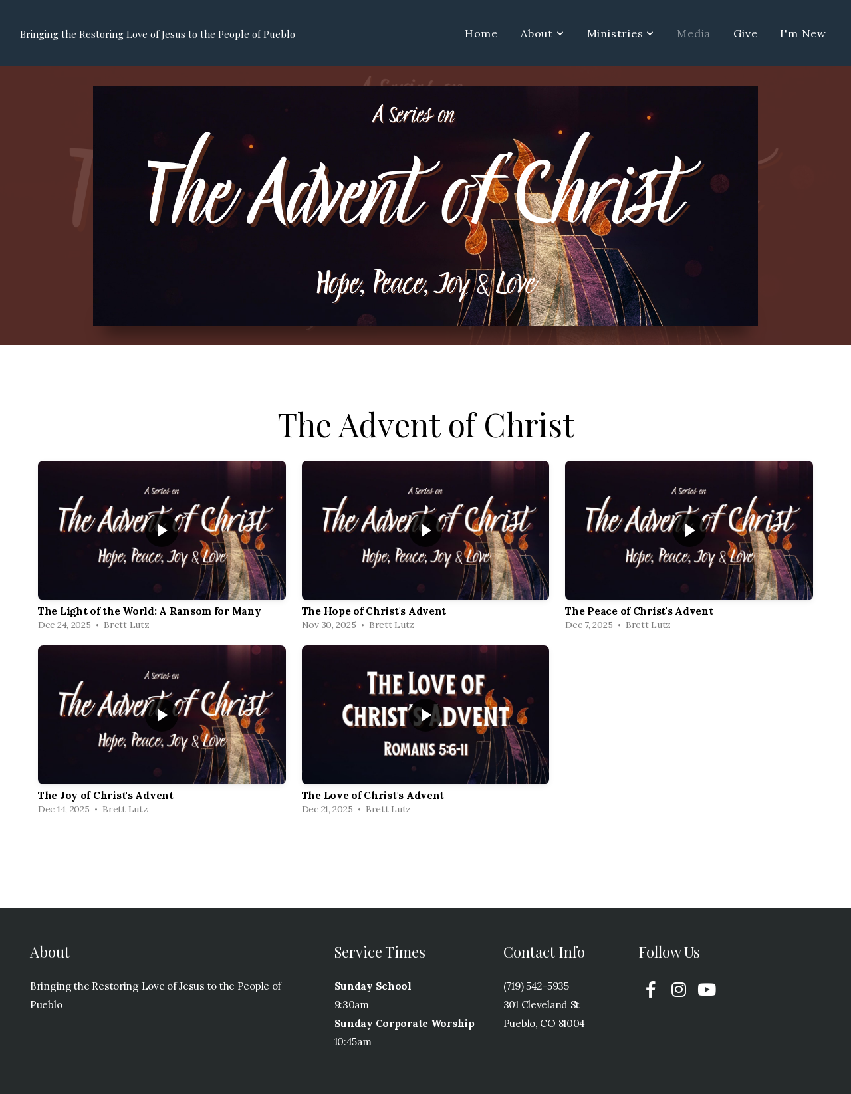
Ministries (621, 33)
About (542, 33)
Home (481, 33)
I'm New (803, 33)
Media (694, 33)
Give (745, 33)
